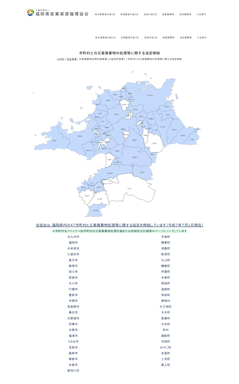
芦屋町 (165, 249)
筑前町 (165, 272)
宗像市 (73, 301)
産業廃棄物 (168, 14)
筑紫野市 (73, 283)
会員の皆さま (150, 14)
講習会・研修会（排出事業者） (90, 365)
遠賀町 (165, 266)
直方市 (73, 237)
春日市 (73, 289)
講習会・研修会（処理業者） (126, 365)
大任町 (165, 301)
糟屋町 (165, 243)
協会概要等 (185, 14)
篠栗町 (165, 219)
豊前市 (73, 272)
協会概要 (49, 365)
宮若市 (73, 324)
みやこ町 (165, 324)
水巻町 (165, 254)
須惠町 (165, 225)
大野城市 (73, 295)
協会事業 (72, 36)
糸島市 (73, 342)
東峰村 (165, 278)
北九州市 (73, 214)
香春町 (165, 295)
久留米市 (73, 231)
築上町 (165, 342)
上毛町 (165, 336)
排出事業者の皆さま (105, 14)
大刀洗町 (166, 283)
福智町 (165, 312)
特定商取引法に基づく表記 (195, 365)
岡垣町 (165, 260)
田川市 (73, 249)
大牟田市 (73, 225)
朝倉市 (73, 336)
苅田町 (165, 318)
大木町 (165, 289)
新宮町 (165, 231)
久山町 (165, 237)
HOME (61, 36)
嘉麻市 (73, 330)
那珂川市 (73, 347)
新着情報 (34, 365)
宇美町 (165, 214)
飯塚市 (73, 243)
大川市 (73, 260)
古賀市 (73, 307)
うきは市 (73, 318)
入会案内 (201, 14)
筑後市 (73, 254)
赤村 (166, 307)
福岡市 (73, 219)
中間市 (73, 278)
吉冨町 (165, 330)
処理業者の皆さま (129, 14)
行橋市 (73, 266)
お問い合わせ (168, 365)
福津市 (73, 312)
